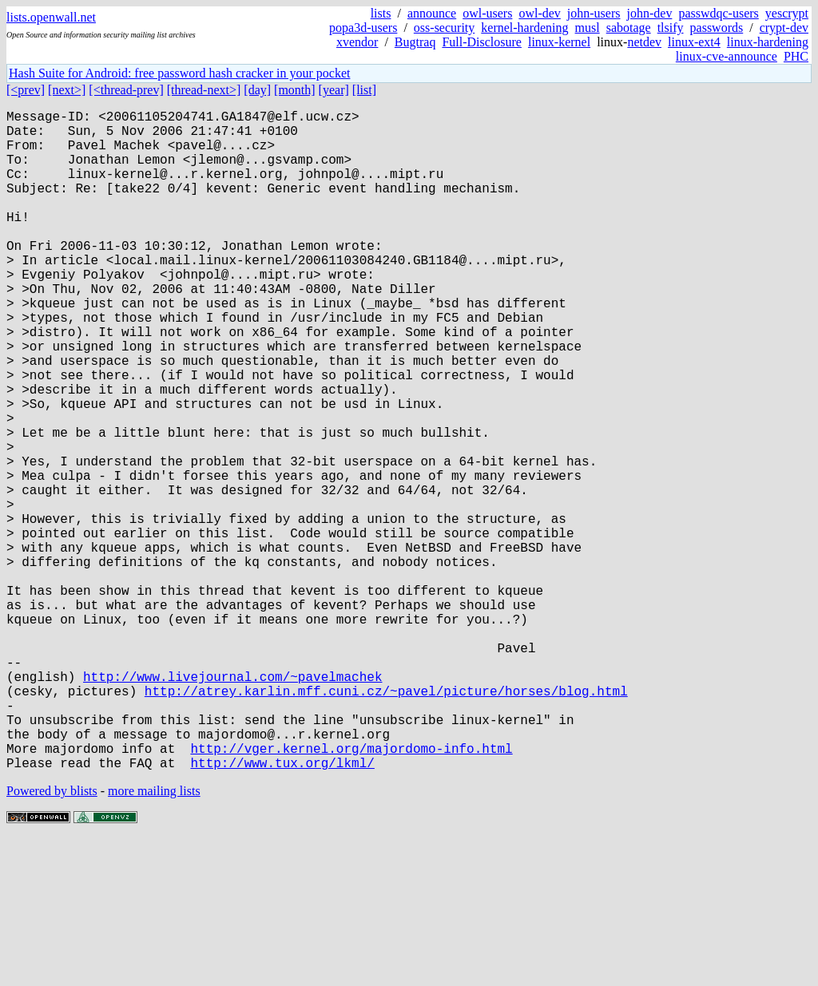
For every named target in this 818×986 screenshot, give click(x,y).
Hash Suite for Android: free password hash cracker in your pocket (179, 73)
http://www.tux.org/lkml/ (282, 909)
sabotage (628, 27)
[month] (295, 90)
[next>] (66, 90)
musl (587, 27)
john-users (594, 13)
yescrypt (786, 13)
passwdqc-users (718, 13)
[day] (257, 90)
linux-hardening (767, 42)
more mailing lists (154, 937)
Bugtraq (415, 42)
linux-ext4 (694, 42)
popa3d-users (363, 27)
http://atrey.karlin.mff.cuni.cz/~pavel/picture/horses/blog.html (386, 821)
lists (381, 13)
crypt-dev (784, 27)
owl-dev (539, 13)
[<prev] (25, 90)
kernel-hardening (524, 27)
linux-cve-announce (726, 56)
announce (431, 13)
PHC (796, 56)
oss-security (444, 27)
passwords (717, 27)
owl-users (487, 13)
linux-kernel (559, 42)
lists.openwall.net (51, 17)
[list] (364, 90)
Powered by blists (51, 937)
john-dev (650, 13)
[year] (334, 90)
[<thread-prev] (126, 90)
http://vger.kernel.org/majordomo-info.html (351, 892)
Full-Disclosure (482, 42)
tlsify (670, 27)
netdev (644, 42)
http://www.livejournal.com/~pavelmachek (232, 804)
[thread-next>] (204, 90)
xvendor (357, 42)
